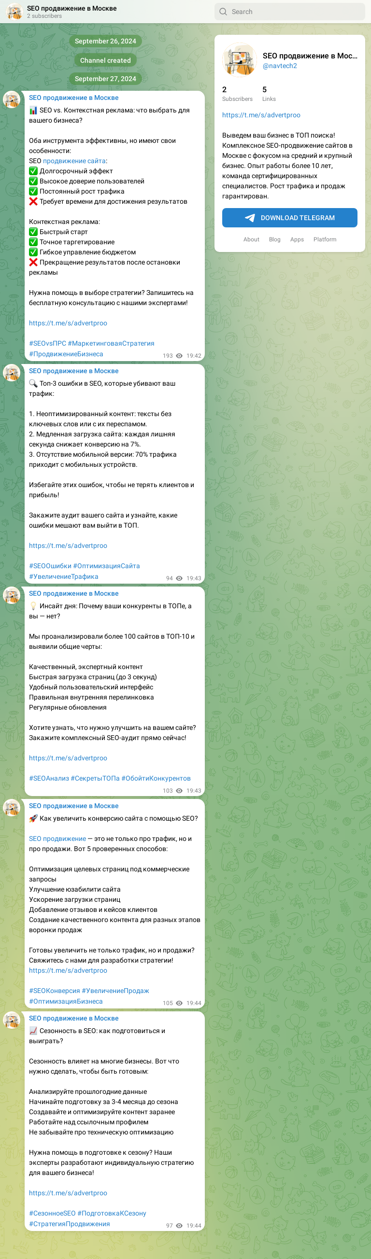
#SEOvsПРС (47, 343)
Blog (275, 239)
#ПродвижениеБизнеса (66, 354)
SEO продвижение (57, 838)
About (251, 239)
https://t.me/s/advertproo (261, 115)
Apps (297, 239)
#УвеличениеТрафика (64, 576)
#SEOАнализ (49, 778)
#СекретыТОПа (95, 778)
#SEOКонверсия (54, 990)
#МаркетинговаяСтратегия (111, 343)
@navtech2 (280, 66)
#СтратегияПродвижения (69, 1224)
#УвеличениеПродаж (115, 990)
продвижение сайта (74, 161)
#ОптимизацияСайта (106, 566)
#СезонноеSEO (52, 1213)
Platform (325, 239)
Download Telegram (290, 218)
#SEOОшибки (50, 566)
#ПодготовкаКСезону (111, 1213)
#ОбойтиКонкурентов (156, 778)
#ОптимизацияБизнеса (66, 1001)
